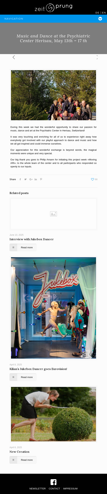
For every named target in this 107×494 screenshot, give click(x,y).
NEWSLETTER (37, 488)
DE (97, 12)
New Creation (19, 451)
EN (104, 12)
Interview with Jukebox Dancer (32, 239)
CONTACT (54, 488)
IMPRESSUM (70, 488)
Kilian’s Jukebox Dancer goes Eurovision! (38, 369)
